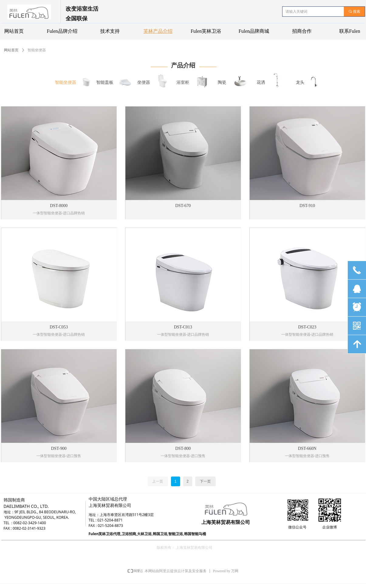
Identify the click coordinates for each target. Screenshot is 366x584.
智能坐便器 (37, 50)
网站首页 (11, 50)
